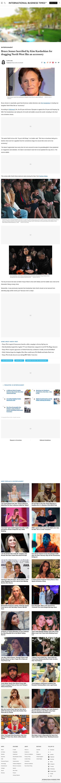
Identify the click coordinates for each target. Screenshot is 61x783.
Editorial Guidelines (45, 440)
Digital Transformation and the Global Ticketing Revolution (44, 399)
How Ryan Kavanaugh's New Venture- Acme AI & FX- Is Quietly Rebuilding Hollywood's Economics (15, 409)
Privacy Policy (28, 756)
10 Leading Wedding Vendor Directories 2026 (14, 399)
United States (39, 758)
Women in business (17, 765)
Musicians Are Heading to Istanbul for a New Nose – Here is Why (44, 392)
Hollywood (12, 109)
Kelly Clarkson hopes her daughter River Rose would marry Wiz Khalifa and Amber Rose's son (28, 352)
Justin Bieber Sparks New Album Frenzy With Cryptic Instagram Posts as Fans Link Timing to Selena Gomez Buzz (14, 685)
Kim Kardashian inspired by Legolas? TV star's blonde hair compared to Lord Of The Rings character (30, 347)
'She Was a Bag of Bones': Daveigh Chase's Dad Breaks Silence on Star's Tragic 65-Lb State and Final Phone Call (14, 659)
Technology (3, 763)
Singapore (38, 754)
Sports (2, 770)
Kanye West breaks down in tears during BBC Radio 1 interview (19, 355)
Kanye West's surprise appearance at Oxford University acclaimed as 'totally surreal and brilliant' (28, 349)
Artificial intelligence (17, 763)
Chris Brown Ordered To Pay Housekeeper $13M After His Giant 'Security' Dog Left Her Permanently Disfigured (46, 555)
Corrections (27, 761)
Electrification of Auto (17, 756)
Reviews (3, 772)
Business (3, 756)
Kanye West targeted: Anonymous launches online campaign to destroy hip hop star (25, 344)
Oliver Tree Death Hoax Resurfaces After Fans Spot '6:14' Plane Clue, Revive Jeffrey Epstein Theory (13, 737)
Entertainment (4, 765)
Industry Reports (16, 775)
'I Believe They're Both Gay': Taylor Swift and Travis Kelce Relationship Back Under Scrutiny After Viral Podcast (45, 659)
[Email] (55, 62)
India (37, 752)
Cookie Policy (27, 758)
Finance (14, 758)
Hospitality (15, 752)
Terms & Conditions (29, 754)
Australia (38, 749)
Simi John (10, 60)
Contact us (27, 752)
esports (14, 768)
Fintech (14, 772)
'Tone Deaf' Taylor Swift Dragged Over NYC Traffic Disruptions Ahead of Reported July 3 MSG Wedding (15, 529)
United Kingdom (39, 756)
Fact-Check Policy (28, 765)
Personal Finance (4, 761)
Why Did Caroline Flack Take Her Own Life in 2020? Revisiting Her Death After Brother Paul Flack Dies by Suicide (13, 711)
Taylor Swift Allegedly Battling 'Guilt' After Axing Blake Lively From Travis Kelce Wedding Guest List (45, 633)
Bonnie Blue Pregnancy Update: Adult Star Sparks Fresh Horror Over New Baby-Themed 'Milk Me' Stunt (15, 607)
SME (2, 758)
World (2, 749)
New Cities (15, 770)
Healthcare (15, 754)
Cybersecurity (16, 761)
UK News (3, 752)
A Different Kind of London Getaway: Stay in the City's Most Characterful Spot (15, 392)
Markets (2, 754)
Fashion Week (43, 176)
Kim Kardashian (45, 103)
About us (26, 749)
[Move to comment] (58, 62)
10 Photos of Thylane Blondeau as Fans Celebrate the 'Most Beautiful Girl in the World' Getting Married (15, 633)
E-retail (14, 749)
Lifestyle (3, 768)
